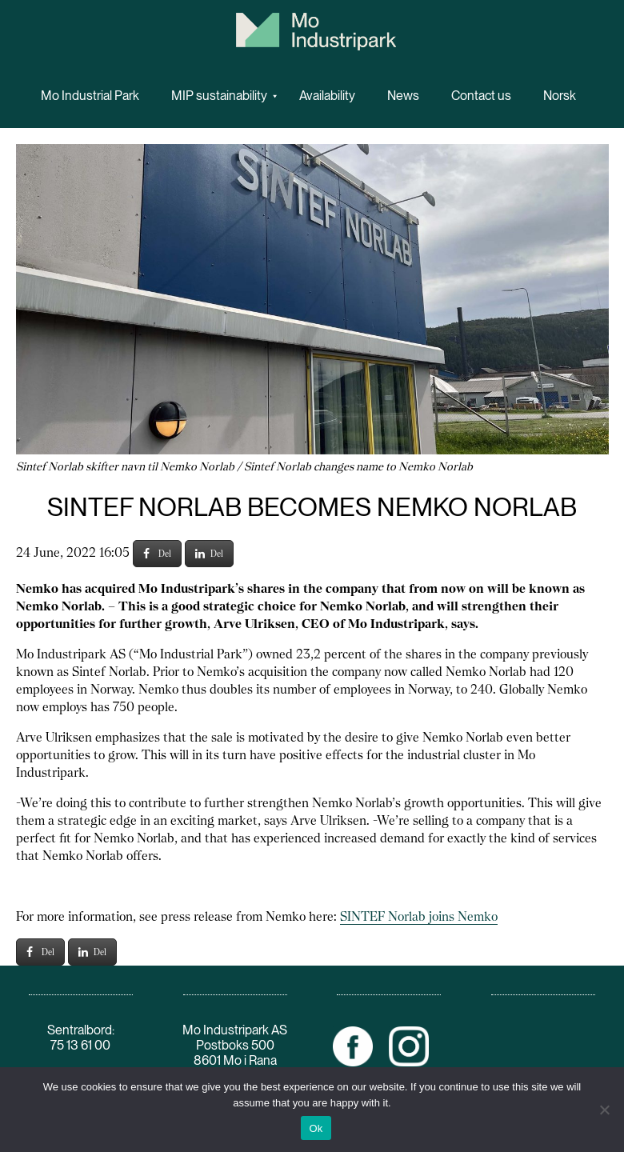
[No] (604, 1110)
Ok (315, 1128)
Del (157, 553)
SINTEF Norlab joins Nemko (419, 916)
